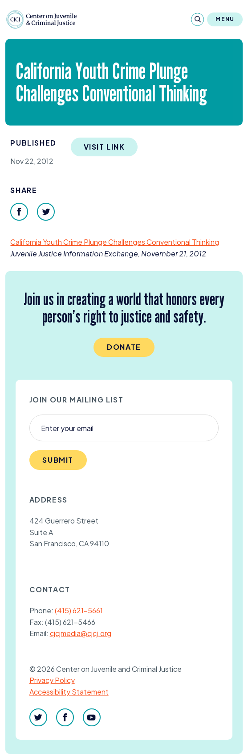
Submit (57, 460)
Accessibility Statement (69, 691)
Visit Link (104, 146)
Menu (224, 19)
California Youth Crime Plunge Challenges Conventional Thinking (114, 242)
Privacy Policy (52, 680)
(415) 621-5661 (79, 610)
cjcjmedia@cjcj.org (80, 633)
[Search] (197, 19)
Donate (124, 347)
